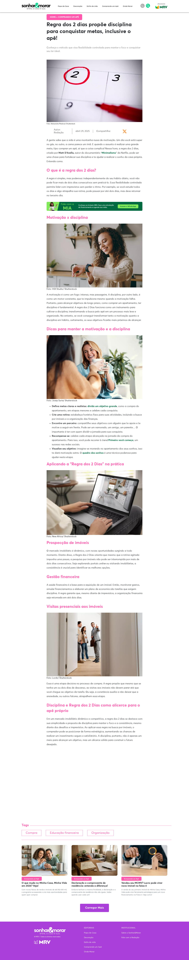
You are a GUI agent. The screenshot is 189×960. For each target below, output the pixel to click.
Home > (54, 17)
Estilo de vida (92, 6)
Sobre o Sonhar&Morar (131, 933)
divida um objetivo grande (102, 406)
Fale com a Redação (130, 938)
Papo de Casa (63, 6)
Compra (31, 832)
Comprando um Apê (110, 6)
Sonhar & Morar (36, 4)
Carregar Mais (94, 908)
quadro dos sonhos (93, 453)
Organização (100, 832)
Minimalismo (109, 153)
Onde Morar (128, 6)
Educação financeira (64, 832)
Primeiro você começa (120, 440)
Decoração (77, 6)
